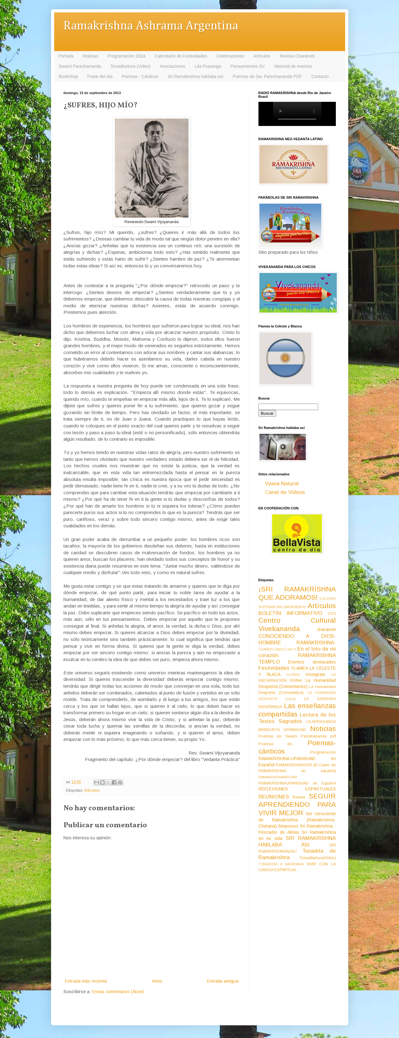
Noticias (90, 56)
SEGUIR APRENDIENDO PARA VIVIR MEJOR (297, 804)
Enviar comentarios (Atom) (118, 991)
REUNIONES (273, 797)
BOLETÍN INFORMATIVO (290, 613)
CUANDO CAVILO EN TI (277, 649)
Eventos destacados (312, 662)
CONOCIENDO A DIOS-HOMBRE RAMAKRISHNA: (297, 639)
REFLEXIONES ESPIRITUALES (297, 788)
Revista (299, 797)
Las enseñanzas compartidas (297, 710)
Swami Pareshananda (80, 66)
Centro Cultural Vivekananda (297, 624)
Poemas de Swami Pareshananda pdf (297, 736)
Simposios (288, 826)
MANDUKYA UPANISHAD (282, 730)
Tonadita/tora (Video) (130, 66)
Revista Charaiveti (297, 56)
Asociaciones (172, 66)
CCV (332, 614)
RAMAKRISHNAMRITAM (277, 777)
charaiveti (326, 629)
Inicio (157, 981)
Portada (66, 56)
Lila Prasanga (208, 66)
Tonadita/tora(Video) (318, 858)
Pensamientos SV (247, 66)
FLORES (293, 675)
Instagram (315, 674)
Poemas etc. (276, 744)
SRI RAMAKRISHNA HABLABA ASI (297, 841)
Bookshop (68, 76)
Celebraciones (230, 56)
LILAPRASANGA (321, 722)
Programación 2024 (126, 56)
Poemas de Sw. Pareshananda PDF (267, 76)
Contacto (320, 76)
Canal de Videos (285, 492)
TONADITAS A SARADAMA (281, 864)
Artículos (262, 56)
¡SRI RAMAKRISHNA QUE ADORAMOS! (297, 593)
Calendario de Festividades (181, 56)
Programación (323, 752)
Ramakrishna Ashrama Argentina (150, 26)
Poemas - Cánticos (140, 76)
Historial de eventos (293, 66)
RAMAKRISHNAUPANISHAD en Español (297, 783)
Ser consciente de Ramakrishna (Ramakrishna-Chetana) (297, 819)
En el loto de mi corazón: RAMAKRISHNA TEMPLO (297, 655)
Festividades (273, 668)
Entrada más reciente (86, 981)
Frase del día (100, 76)
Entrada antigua (222, 981)
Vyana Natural (282, 484)
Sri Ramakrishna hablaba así (195, 76)
